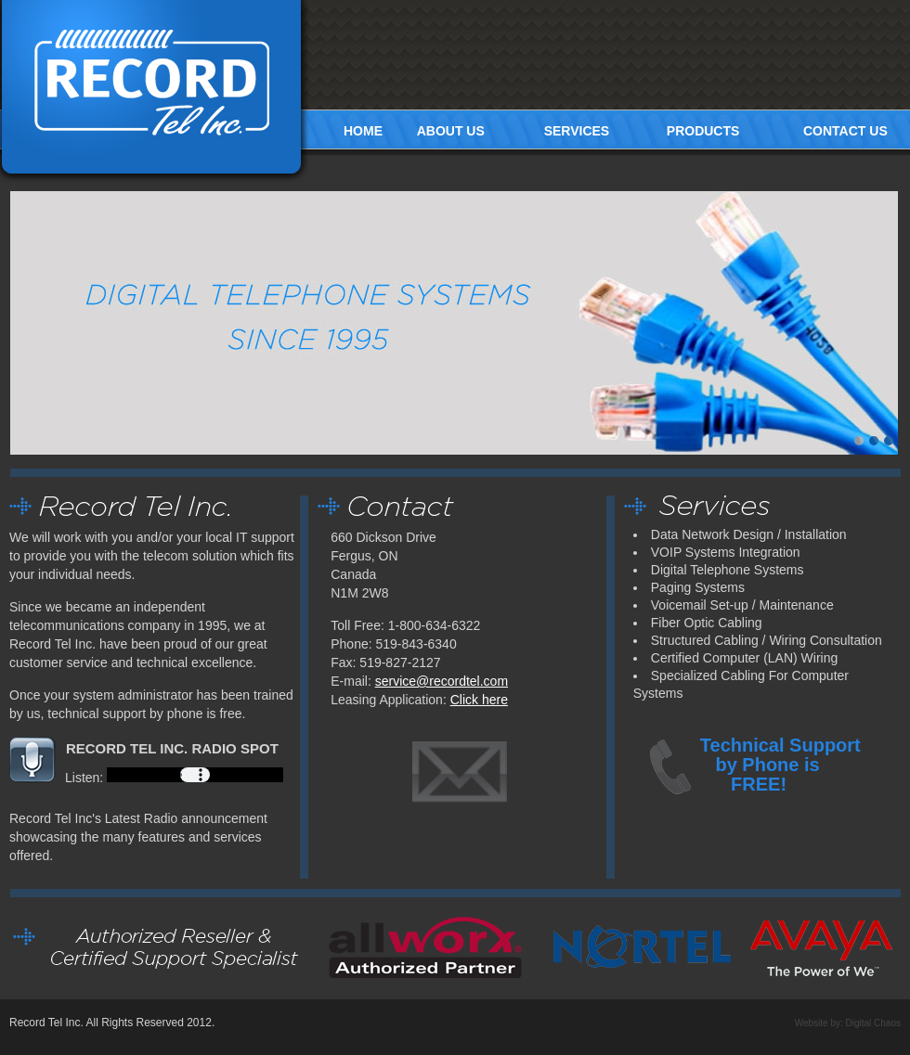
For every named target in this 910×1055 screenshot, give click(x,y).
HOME (363, 130)
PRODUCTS (703, 130)
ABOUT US (451, 130)
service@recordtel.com (441, 681)
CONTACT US (845, 130)
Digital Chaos (873, 1023)
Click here (479, 699)
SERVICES (577, 130)
